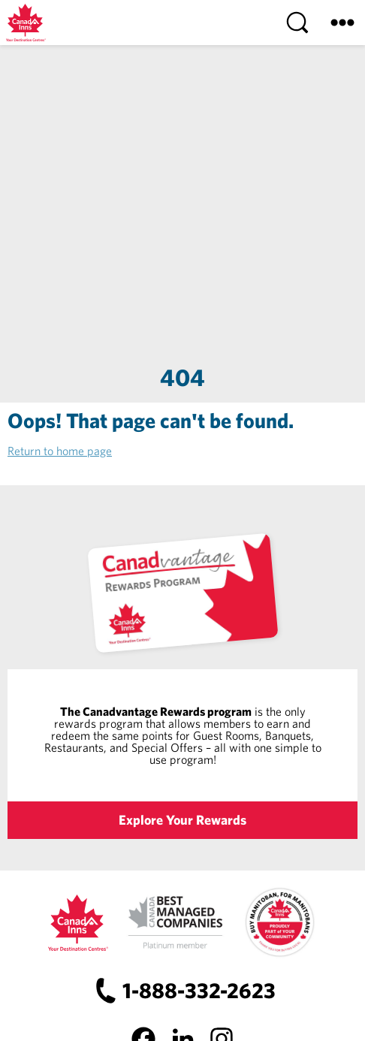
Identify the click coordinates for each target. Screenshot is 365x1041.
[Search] (297, 22)
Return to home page (60, 450)
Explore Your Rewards (182, 820)
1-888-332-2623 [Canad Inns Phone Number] (199, 990)
